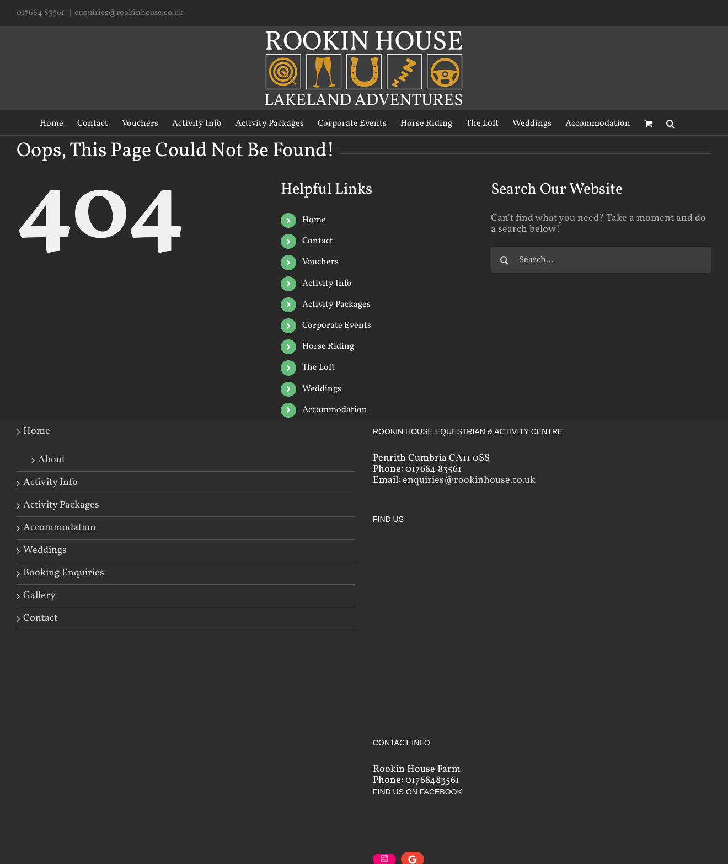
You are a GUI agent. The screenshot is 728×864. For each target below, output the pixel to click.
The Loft (318, 367)
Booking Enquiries (63, 573)
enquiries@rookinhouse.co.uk (128, 13)
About (51, 459)
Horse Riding (328, 346)
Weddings (321, 389)
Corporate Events (336, 325)
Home (314, 220)
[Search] (670, 122)
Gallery (39, 595)
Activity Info (327, 284)
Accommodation (334, 410)
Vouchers (320, 262)
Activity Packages (336, 304)
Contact (317, 241)
